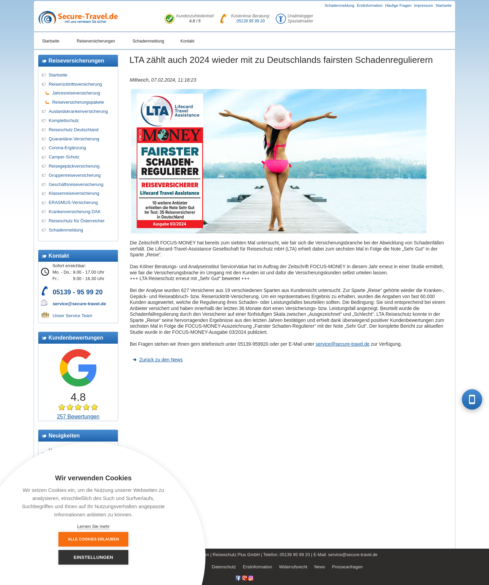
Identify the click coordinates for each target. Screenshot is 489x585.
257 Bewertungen (78, 416)
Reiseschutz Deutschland (73, 129)
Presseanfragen (347, 566)
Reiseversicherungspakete (78, 102)
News (319, 566)
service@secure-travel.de (79, 303)
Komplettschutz (64, 120)
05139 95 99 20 (250, 21)
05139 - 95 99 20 (78, 292)
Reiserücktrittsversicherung (75, 84)
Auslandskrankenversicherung (78, 111)
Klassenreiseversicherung (74, 193)
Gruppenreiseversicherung (75, 175)
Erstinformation (370, 5)
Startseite (443, 5)
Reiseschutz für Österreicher (77, 220)
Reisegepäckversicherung (74, 166)
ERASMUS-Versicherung (73, 202)
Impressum (423, 5)
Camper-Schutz (64, 156)
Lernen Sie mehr (93, 526)
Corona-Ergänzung (67, 147)
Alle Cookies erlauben (56, 557)
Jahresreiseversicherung (76, 93)
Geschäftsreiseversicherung (76, 184)
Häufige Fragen (398, 5)
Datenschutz (224, 566)
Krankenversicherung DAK (75, 211)
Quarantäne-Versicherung (74, 138)
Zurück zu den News (161, 359)
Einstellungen (131, 557)
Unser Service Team (72, 315)
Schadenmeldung (340, 5)
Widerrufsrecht (293, 566)
